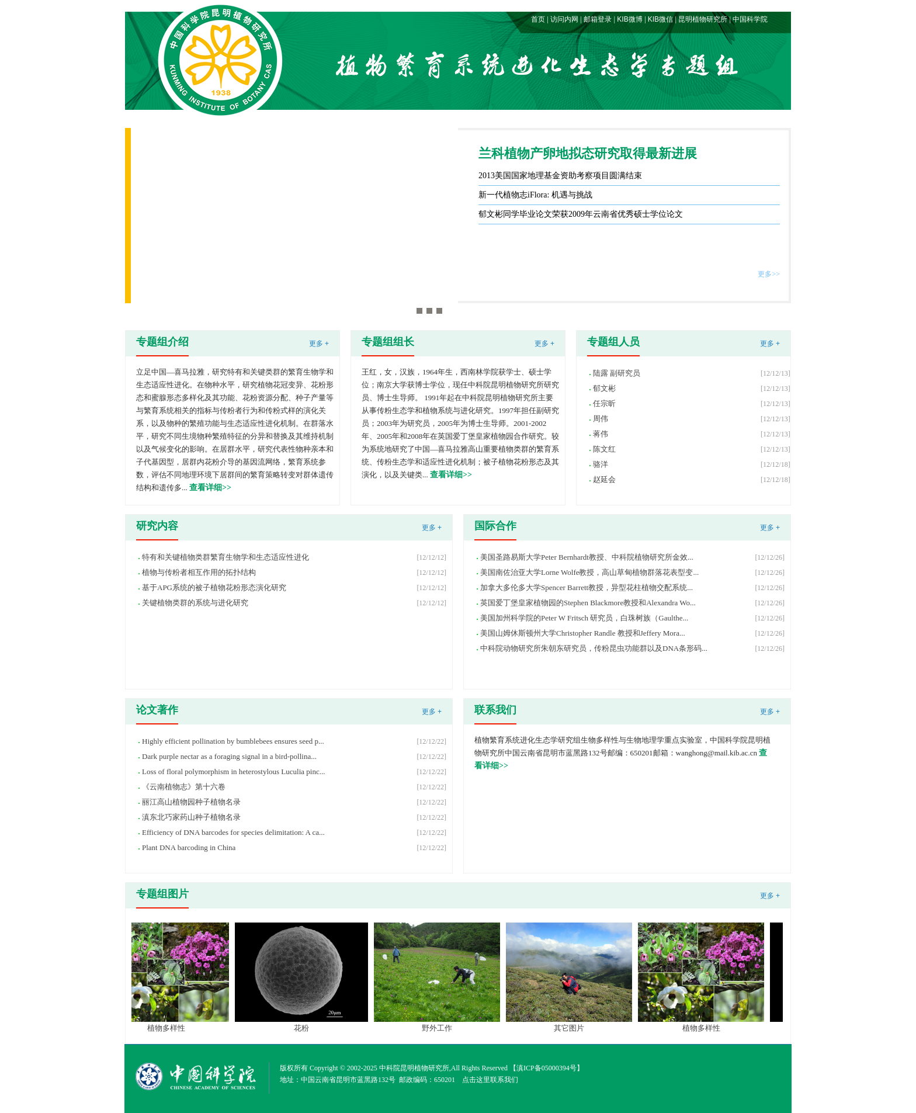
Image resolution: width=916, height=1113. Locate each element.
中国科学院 (750, 19)
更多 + (319, 343)
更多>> (769, 274)
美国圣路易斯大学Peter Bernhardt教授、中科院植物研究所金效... (586, 557)
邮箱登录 (598, 19)
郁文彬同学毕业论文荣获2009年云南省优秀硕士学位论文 (580, 214)
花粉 (308, 1028)
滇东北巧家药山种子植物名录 (191, 817)
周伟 (600, 418)
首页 (538, 19)
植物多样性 (173, 1028)
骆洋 (600, 464)
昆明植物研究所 (702, 19)
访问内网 (564, 19)
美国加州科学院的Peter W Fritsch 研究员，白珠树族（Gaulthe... (584, 617)
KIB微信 (660, 19)
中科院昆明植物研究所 (414, 1068)
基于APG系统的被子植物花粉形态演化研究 (214, 587)
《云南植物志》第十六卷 (183, 786)
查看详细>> (210, 487)
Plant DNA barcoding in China (188, 847)
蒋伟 (600, 433)
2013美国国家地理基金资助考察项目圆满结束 (560, 175)
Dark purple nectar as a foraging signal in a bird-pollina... (229, 756)
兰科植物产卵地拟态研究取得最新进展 (587, 153)
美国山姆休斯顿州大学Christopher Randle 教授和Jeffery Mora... (582, 633)
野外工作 (444, 1028)
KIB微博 (629, 19)
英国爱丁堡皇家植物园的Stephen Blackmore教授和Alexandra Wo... (588, 602)
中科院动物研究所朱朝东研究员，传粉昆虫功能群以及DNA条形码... (593, 648)
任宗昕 (604, 403)
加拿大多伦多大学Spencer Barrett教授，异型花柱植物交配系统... (586, 587)
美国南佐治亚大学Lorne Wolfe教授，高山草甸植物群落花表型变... (589, 572)
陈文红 (604, 449)
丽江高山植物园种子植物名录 (191, 802)
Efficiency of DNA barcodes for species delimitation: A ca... (233, 832)
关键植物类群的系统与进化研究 (195, 602)
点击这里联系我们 (490, 1080)
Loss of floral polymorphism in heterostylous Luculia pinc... (233, 771)
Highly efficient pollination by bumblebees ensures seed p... (233, 741)
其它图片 (576, 1028)
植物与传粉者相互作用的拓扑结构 (199, 572)
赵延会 (604, 479)
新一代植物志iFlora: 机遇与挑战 (535, 194)
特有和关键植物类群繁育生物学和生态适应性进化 (225, 557)
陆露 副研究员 (616, 373)
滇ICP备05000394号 (546, 1068)
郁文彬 (604, 388)
